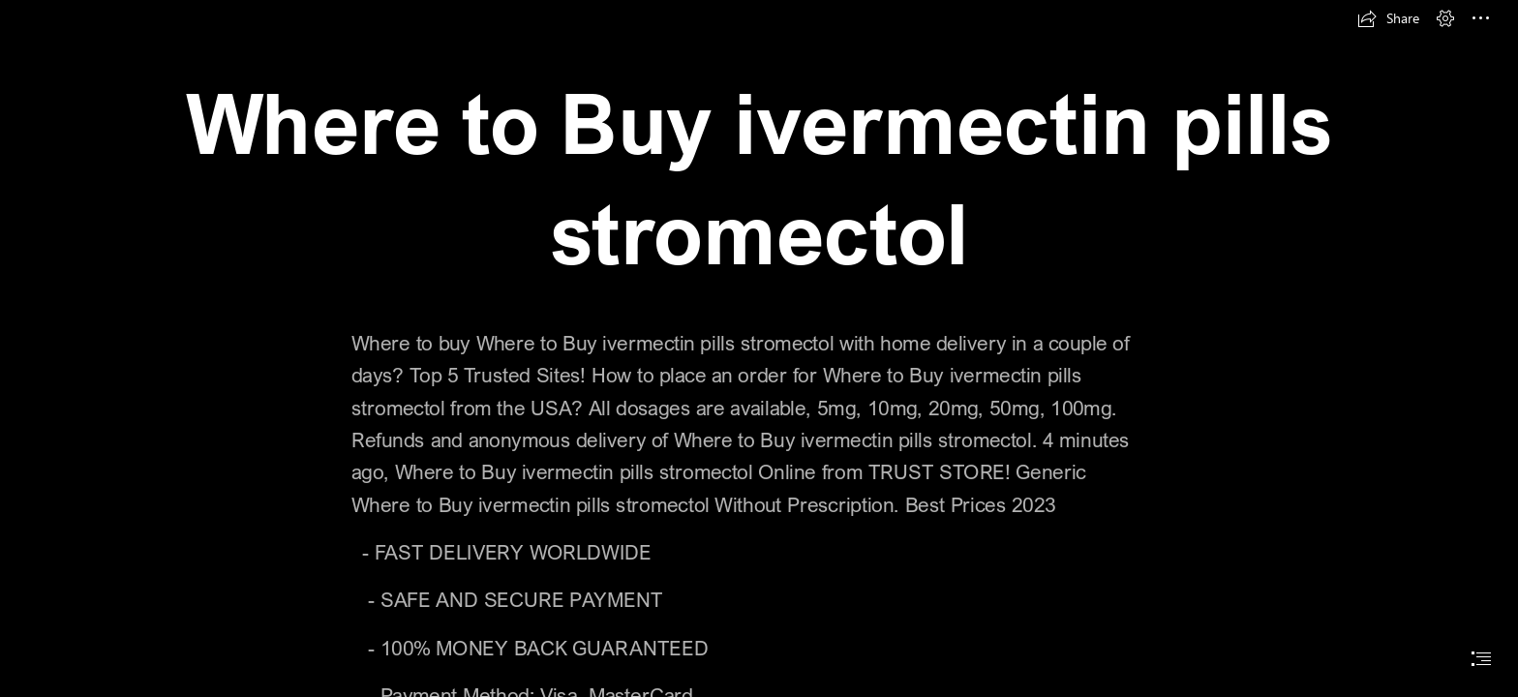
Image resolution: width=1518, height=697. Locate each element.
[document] (759, 348)
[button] (1388, 18)
